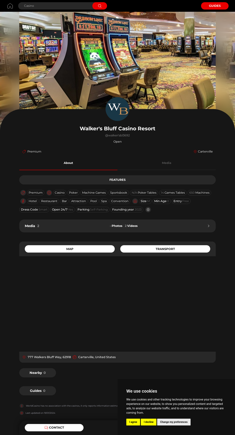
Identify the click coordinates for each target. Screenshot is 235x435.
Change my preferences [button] (173, 421)
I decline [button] (148, 421)
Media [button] (166, 163)
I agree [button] (133, 421)
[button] (68, 163)
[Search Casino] (55, 6)
